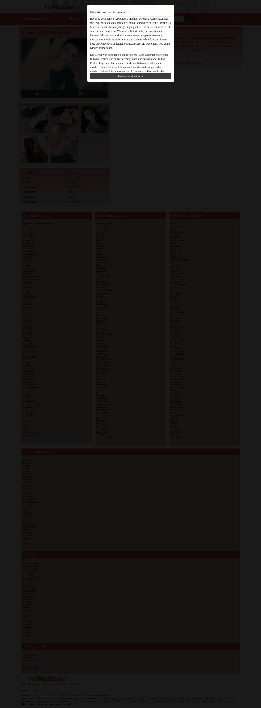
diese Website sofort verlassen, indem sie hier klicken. (129, 39)
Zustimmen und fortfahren (130, 76)
